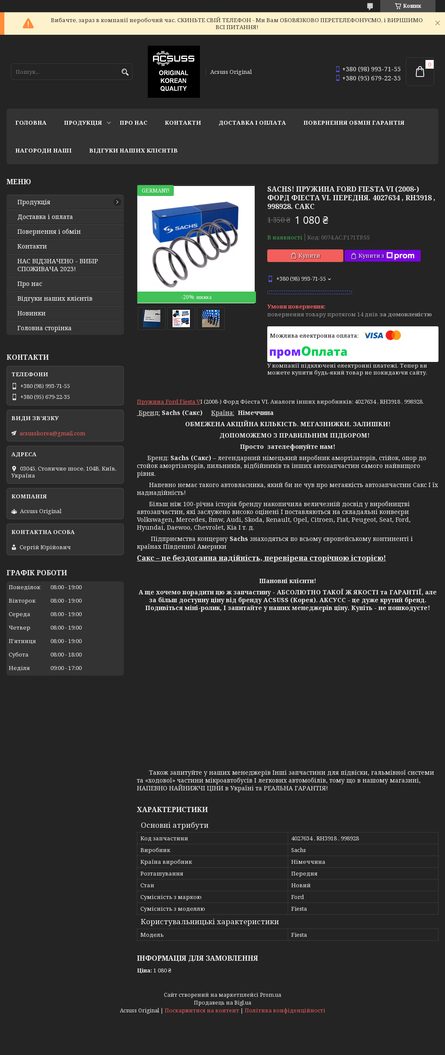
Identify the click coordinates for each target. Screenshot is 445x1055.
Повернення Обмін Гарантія (354, 122)
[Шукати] (125, 72)
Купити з (387, 256)
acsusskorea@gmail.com (52, 433)
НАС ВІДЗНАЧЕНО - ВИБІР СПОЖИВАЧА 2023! (57, 265)
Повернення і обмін (49, 232)
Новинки (31, 313)
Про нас (133, 122)
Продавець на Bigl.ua (222, 1002)
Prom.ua (270, 995)
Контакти (183, 122)
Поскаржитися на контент (202, 1010)
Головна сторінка (44, 328)
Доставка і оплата (252, 122)
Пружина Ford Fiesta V (168, 401)
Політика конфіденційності (285, 1010)
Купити (309, 255)
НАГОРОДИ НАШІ (43, 150)
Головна (30, 122)
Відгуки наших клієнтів (133, 150)
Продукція (83, 122)
